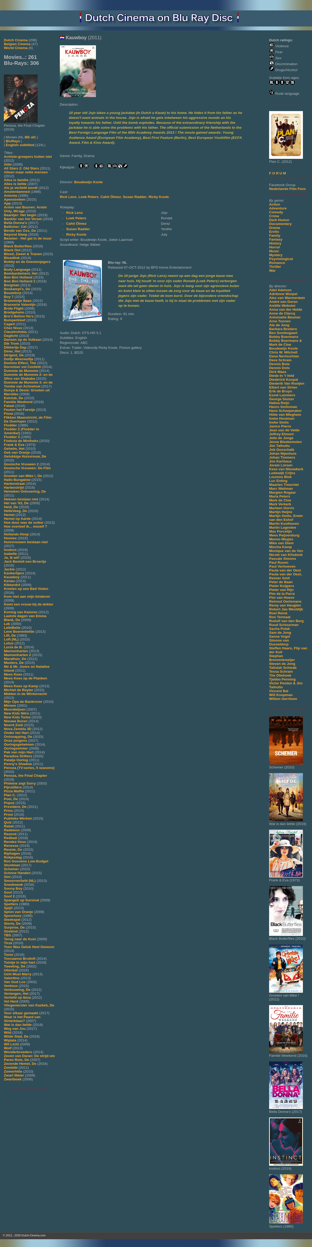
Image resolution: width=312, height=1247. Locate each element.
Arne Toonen (280, 321)
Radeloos (12, 830)
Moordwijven (14, 709)
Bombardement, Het (20, 273)
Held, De (11, 507)
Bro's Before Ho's (19, 316)
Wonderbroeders (18, 1052)
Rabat (9, 826)
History (275, 243)
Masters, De (14, 663)
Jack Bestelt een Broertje (25, 561)
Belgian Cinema (17, 44)
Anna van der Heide (285, 309)
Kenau (9, 581)
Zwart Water (14, 1075)
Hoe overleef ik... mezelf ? (25, 526)
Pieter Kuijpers (281, 586)
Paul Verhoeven (282, 566)
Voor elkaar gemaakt (21, 1013)
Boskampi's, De (17, 289)
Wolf (7, 1048)
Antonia (10, 195)
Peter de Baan (281, 582)
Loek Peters (89, 197)
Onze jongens (15, 740)
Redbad (10, 838)
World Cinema (16, 48)
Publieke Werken (18, 818)
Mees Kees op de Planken (25, 678)
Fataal (9, 406)
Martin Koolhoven (284, 524)
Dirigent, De (14, 355)
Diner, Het (12, 351)
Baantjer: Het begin (20, 215)
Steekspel (12, 920)
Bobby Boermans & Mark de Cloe (285, 342)
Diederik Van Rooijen (286, 383)
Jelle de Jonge (281, 438)
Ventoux (11, 986)
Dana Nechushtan (284, 356)
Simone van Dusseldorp (279, 642)
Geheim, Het (14, 449)
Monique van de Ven (286, 551)
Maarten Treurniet (284, 485)
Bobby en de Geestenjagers (27, 262)
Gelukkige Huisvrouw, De (25, 456)
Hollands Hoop (16, 534)
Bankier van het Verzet (23, 219)
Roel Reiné (278, 613)
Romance (277, 263)
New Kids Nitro (16, 713)
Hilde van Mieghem (285, 415)
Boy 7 (9, 297)
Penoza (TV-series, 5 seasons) (29, 768)
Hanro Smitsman (283, 407)
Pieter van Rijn (281, 590)
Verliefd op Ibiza (17, 997)
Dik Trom (11, 343)
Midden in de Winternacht (25, 694)
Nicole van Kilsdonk (286, 555)
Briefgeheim (14, 312)
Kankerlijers (14, 573)
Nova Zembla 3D (17, 729)
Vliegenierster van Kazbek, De (29, 1005)
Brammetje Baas (18, 301)
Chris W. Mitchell (283, 352)
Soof (8, 892)
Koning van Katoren (20, 612)
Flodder (10, 425)
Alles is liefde (15, 184)
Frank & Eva (14, 445)
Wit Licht (11, 1044)
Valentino (12, 978)
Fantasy (275, 239)
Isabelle (10, 554)
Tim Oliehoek (280, 675)
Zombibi (11, 1067)
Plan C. (10, 795)
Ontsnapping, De (18, 737)
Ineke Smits (279, 422)
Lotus (9, 643)
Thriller (275, 267)
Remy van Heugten (285, 605)
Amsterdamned (17, 192)
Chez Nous (13, 328)
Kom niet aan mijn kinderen (27, 596)
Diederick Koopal (283, 379)
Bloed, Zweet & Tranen (23, 254)
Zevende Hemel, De (20, 1064)
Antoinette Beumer (285, 317)
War (272, 270)
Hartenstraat (14, 484)
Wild (7, 1032)
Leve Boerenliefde (19, 631)
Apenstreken (14, 199)
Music (274, 251)
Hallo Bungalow (17, 480)
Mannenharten (16, 651)
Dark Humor (279, 220)
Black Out (12, 250)
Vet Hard (11, 1001)
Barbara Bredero (283, 329)
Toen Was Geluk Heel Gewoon (29, 947)
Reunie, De (13, 849)
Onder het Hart (16, 733)
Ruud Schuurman (283, 625)
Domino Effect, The (20, 363)
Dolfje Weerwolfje (18, 359)
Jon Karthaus (280, 461)
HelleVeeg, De (15, 511)
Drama (274, 228)
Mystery (275, 255)
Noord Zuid (13, 725)
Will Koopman (281, 695)
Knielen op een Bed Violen (26, 589)
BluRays (13, 141)
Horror (274, 247)
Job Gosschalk (281, 450)
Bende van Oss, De (20, 231)
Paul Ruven (278, 562)
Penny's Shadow (18, 764)
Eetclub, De (13, 398)
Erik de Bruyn (280, 391)
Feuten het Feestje (19, 410)
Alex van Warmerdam (287, 298)
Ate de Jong (279, 325)
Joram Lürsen (280, 465)
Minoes (10, 705)
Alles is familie (16, 180)
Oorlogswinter (16, 748)
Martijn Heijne (280, 512)
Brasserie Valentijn (20, 304)
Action (274, 204)
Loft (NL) (11, 639)
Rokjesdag (13, 857)
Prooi (8, 814)
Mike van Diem (281, 543)
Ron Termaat (279, 617)
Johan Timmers (282, 457)
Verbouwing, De (17, 990)
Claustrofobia (15, 332)
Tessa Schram (281, 671)
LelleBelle (12, 628)
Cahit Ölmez (110, 197)
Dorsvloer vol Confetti (22, 367)
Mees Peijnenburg (284, 535)
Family (274, 235)
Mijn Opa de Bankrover (23, 702)
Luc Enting (278, 481)
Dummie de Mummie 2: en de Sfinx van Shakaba (28, 376)
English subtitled (20, 145)
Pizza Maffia (14, 791)
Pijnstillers (13, 787)
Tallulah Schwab (283, 668)
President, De (15, 807)
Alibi (7, 164)
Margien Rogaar (282, 492)
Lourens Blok (280, 477)
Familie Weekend (18, 402)
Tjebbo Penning (282, 679)
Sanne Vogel (279, 636)
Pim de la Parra (282, 594)
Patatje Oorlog (16, 760)
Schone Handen (17, 873)
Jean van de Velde (284, 430)
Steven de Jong (282, 664)
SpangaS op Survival (21, 900)
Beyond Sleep (15, 234)
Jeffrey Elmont (281, 434)
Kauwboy (12, 577)
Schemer (11, 869)
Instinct (10, 550)
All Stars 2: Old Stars (21, 168)
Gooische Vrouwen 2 (21, 464)
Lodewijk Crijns (282, 473)
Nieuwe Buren (16, 721)
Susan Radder (135, 197)
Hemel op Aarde (17, 519)
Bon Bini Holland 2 (19, 281)
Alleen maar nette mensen (26, 172)
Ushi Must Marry (17, 974)
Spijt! (8, 908)
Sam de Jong (280, 633)
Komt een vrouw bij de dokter (28, 604)
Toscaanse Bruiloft (19, 958)
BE (27, 137)
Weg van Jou (15, 1029)
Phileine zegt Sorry (20, 783)
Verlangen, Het (16, 994)
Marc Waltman (281, 488)
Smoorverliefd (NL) (20, 881)
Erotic (274, 232)
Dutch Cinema (16, 40)
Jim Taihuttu (279, 446)
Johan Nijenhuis (282, 453)
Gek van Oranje (17, 452)
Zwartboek (13, 1079)
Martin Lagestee (282, 527)
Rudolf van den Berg (286, 621)
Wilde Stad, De (16, 1036)
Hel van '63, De (16, 503)
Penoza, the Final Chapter (25, 776)
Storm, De (12, 923)
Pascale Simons (282, 559)
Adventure (278, 208)
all (33, 137)
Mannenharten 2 (17, 655)
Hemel (9, 515)
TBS (7, 935)
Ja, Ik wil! (12, 558)
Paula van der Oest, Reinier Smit (285, 576)
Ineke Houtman (281, 418)
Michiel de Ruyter (18, 690)
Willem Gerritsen (283, 699)
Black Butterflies (18, 246)
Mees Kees (13, 674)
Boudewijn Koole (283, 348)
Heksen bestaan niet (21, 499)
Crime (274, 216)
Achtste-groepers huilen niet (28, 157)
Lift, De (10, 635)
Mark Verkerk (280, 504)
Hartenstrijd (14, 487)
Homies (10, 538)
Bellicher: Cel (15, 227)
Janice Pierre (280, 426)
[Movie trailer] (138, 96)
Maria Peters (279, 496)
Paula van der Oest (285, 570)
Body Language (17, 269)
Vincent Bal (278, 691)
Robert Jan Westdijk (286, 609)
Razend (10, 834)
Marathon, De (15, 659)
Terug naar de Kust (20, 939)
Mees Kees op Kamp (21, 686)
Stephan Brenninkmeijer (282, 658)
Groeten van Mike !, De (23, 476)
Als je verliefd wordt (20, 188)
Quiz (7, 822)
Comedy (276, 212)
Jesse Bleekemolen (285, 442)
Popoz (9, 803)
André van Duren (283, 302)
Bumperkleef (14, 320)
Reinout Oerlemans (285, 601)
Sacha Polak (279, 629)
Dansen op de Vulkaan (23, 340)
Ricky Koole (159, 197)
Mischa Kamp (280, 547)
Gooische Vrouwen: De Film (27, 468)
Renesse (11, 846)
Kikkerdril (12, 585)
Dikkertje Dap (15, 347)
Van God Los (14, 982)
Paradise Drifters (18, 756)
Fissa (8, 413)
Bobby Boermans (283, 337)
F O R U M (277, 173)
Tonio (8, 955)
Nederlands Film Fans (287, 189)
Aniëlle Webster (282, 306)
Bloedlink (12, 258)
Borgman (12, 285)
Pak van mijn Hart (19, 752)
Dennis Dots (279, 368)
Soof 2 (9, 896)
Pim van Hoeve (281, 597)
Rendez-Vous (15, 842)
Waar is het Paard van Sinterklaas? (22, 1019)
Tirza (8, 943)
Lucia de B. (13, 647)
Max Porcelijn (280, 531)
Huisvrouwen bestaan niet (26, 542)
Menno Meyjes (281, 539)
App (7, 203)
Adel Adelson (280, 290)
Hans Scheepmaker (285, 411)
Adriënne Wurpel (283, 294)
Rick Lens (68, 197)
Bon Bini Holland (18, 277)
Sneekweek (13, 885)
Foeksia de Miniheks (21, 441)
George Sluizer (281, 399)
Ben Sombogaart (283, 333)
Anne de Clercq (282, 313)
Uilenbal (11, 970)
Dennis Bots (279, 364)
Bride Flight (14, 308)
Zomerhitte (13, 1071)
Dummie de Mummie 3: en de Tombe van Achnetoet (28, 384)
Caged (9, 324)
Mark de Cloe (280, 500)
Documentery (280, 224)
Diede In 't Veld (281, 376)
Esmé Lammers (282, 395)
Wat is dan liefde (18, 1025)
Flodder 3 (12, 437)
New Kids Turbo (17, 717)
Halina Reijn (279, 403)
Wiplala (10, 1040)
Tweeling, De (14, 966)
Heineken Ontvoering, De (25, 491)
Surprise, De (14, 927)
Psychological (281, 259)
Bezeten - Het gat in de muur (28, 238)
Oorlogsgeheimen (19, 744)
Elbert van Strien (283, 387)
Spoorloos (12, 916)
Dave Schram (280, 360)
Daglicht (11, 336)
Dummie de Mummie (21, 371)
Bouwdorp (12, 293)
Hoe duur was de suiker (24, 522)
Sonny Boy (13, 888)
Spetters (11, 904)
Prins (8, 811)
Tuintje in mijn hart (19, 962)
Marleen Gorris (281, 508)
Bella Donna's (15, 223)
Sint (7, 877)
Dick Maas (278, 372)
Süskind (11, 931)
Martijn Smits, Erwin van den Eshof (286, 518)
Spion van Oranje (18, 912)
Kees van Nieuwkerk (286, 469)
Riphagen (12, 853)
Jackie (9, 569)
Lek (7, 624)
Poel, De (11, 799)
